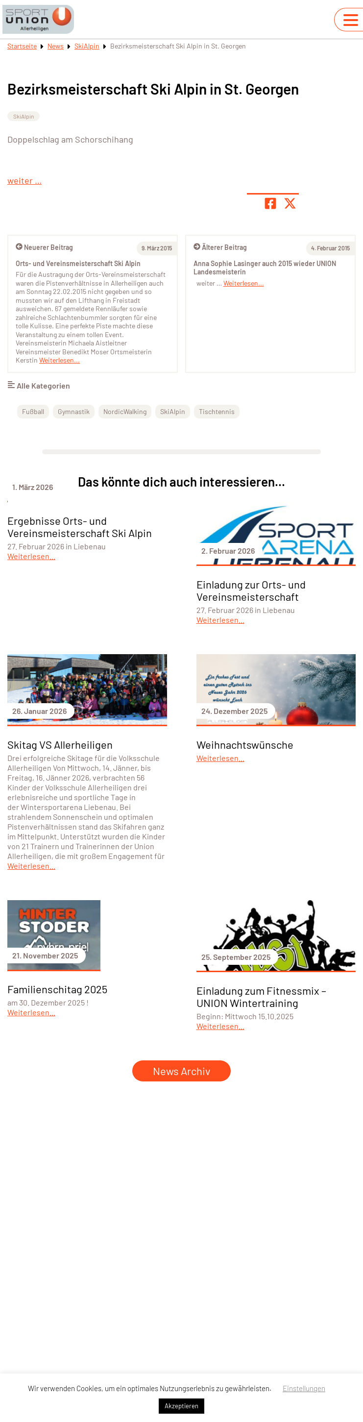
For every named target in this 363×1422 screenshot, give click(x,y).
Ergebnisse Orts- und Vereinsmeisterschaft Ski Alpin (79, 526)
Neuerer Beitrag (44, 247)
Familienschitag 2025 (57, 988)
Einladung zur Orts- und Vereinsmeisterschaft (251, 590)
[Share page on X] (290, 203)
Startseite (22, 46)
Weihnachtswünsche (244, 744)
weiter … (24, 180)
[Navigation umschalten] (351, 20)
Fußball (33, 411)
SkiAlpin (86, 46)
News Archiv (181, 1070)
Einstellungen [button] (304, 1388)
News (56, 46)
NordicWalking (124, 411)
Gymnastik (74, 411)
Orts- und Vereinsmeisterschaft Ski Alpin (78, 263)
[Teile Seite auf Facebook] (270, 203)
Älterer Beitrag (220, 247)
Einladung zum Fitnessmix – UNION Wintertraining (261, 996)
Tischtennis (217, 411)
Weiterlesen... (243, 283)
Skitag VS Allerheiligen (60, 744)
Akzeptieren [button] (181, 1406)
